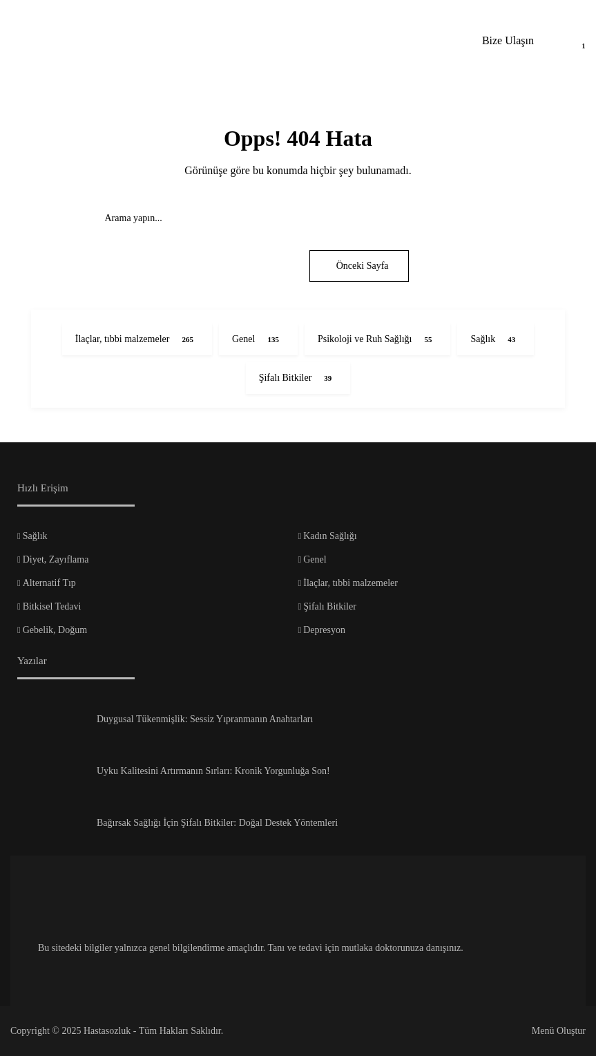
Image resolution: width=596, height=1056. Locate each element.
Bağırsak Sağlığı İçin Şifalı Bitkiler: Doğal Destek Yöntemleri (217, 823)
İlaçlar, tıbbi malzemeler (350, 583)
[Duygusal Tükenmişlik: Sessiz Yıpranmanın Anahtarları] (51, 724)
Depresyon (324, 630)
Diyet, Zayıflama (56, 559)
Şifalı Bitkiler (329, 606)
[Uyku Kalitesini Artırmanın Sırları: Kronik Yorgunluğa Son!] (51, 776)
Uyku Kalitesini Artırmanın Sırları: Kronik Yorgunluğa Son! (213, 771)
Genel (314, 559)
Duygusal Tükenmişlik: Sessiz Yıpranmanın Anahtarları (205, 719)
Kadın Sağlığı (329, 536)
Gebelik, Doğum (55, 630)
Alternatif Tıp (49, 583)
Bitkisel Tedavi (52, 606)
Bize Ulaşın (508, 40)
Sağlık (35, 536)
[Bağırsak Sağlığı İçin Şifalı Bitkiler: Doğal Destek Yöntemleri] (51, 828)
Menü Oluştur (559, 1031)
